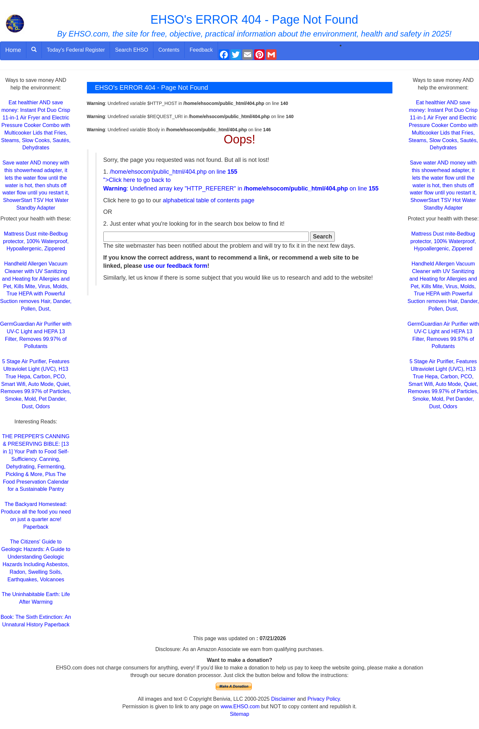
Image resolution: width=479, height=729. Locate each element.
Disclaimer (283, 699)
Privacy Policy (323, 699)
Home (13, 50)
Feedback (201, 50)
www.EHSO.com (240, 706)
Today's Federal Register (76, 50)
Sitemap (239, 714)
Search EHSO (131, 50)
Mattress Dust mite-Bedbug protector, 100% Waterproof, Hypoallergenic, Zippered (36, 241)
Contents (168, 50)
